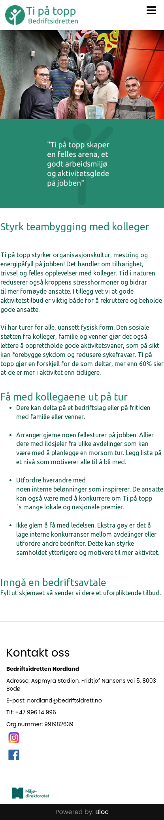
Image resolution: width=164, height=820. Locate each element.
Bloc (102, 811)
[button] (151, 9)
